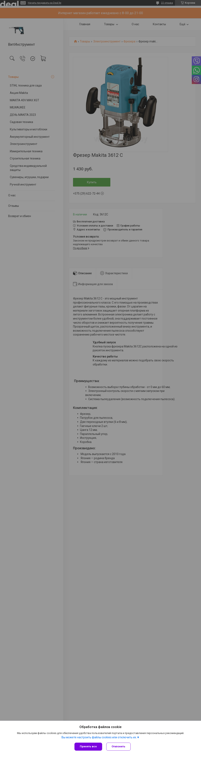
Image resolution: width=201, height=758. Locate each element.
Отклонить (118, 746)
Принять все (88, 746)
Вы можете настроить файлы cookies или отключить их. (99, 737)
